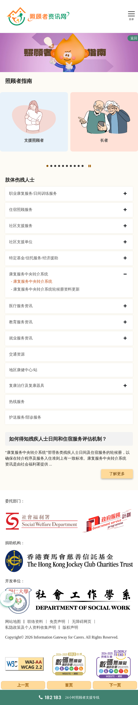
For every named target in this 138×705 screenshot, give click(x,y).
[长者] (104, 121)
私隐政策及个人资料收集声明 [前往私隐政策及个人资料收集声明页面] (30, 627)
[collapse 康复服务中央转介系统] (125, 274)
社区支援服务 (20, 226)
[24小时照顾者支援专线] (69, 697)
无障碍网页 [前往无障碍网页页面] (81, 621)
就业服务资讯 (20, 338)
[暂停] (89, 165)
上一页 (23, 685)
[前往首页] (38, 16)
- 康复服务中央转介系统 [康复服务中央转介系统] (31, 281)
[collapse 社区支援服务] (125, 226)
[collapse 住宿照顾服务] (125, 210)
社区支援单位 (20, 242)
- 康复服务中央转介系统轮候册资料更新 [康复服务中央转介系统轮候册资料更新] (45, 289)
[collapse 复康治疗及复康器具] (125, 386)
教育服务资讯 (20, 322)
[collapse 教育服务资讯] (125, 322)
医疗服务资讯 (20, 306)
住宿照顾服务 (20, 209)
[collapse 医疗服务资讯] (125, 306)
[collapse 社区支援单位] (125, 242)
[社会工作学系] (69, 601)
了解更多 (117, 474)
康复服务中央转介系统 (28, 274)
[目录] (131, 14)
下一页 (115, 685)
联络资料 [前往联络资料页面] (35, 621)
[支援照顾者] (34, 121)
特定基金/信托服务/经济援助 (33, 258)
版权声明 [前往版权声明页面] (70, 627)
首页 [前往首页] (69, 685)
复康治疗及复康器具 (26, 385)
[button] (47, 166)
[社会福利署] (41, 521)
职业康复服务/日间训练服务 (33, 193)
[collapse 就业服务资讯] (125, 338)
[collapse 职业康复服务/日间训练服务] (125, 194)
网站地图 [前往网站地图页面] (13, 621)
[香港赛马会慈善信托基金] (69, 560)
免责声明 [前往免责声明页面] (57, 621)
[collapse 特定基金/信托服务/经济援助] (125, 258)
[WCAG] (24, 663)
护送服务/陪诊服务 (25, 417)
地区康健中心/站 (23, 370)
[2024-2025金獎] (69, 663)
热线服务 (17, 402)
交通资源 (17, 354)
